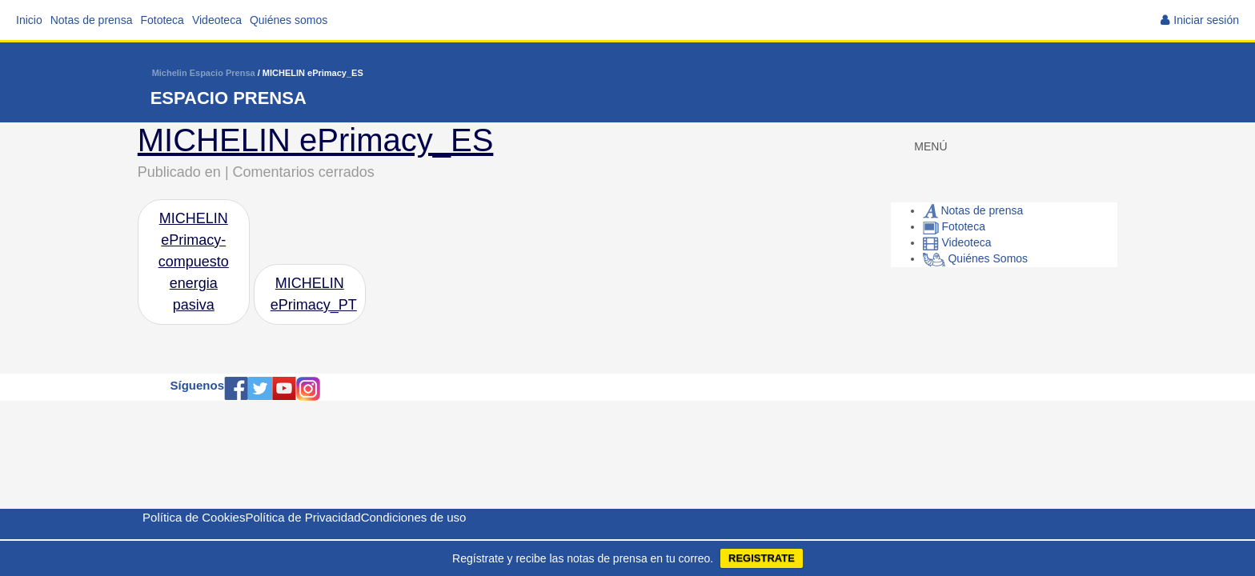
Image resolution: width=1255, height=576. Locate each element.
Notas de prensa (91, 20)
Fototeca (161, 20)
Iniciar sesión (1206, 20)
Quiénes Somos (975, 258)
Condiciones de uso (414, 517)
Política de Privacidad (302, 517)
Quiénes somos (288, 20)
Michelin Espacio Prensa (203, 73)
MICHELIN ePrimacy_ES (316, 140)
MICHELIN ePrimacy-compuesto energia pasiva (193, 261)
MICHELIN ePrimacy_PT (314, 294)
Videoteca (217, 20)
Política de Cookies (193, 517)
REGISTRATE (761, 558)
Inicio (29, 20)
